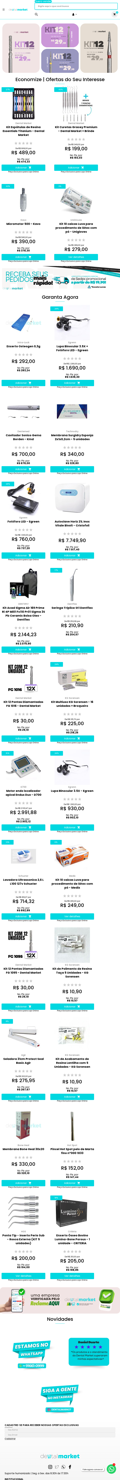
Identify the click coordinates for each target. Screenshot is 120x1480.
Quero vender (43, 1)
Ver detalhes (76, 257)
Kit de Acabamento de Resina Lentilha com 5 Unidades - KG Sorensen (72, 1063)
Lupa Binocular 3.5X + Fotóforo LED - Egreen (72, 348)
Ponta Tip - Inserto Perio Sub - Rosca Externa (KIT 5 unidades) (23, 1239)
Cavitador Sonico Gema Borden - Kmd (23, 437)
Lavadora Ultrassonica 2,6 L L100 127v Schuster (23, 882)
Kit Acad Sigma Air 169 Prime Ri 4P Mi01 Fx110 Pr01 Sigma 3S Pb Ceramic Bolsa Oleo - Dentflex (23, 613)
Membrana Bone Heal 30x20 (23, 1149)
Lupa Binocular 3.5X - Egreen (72, 791)
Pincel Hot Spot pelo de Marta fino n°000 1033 (72, 1151)
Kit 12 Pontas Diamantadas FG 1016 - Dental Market (23, 704)
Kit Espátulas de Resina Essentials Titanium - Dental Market (23, 131)
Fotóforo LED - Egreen (23, 521)
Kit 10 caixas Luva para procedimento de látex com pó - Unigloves (76, 228)
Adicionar (23, 167)
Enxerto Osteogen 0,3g (23, 346)
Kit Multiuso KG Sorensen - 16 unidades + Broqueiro (72, 704)
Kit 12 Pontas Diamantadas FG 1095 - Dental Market (23, 971)
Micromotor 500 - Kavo (23, 224)
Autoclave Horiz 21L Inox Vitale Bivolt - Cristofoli (72, 523)
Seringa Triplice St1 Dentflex (72, 608)
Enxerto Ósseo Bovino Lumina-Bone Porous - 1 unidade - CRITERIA (72, 1239)
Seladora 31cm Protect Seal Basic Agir (23, 1061)
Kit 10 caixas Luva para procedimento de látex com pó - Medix (72, 884)
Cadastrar (10, 1438)
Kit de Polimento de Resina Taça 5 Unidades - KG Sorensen (72, 972)
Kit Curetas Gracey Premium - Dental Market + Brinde (76, 129)
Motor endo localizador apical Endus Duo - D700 (23, 793)
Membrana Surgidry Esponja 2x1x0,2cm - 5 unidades (72, 437)
